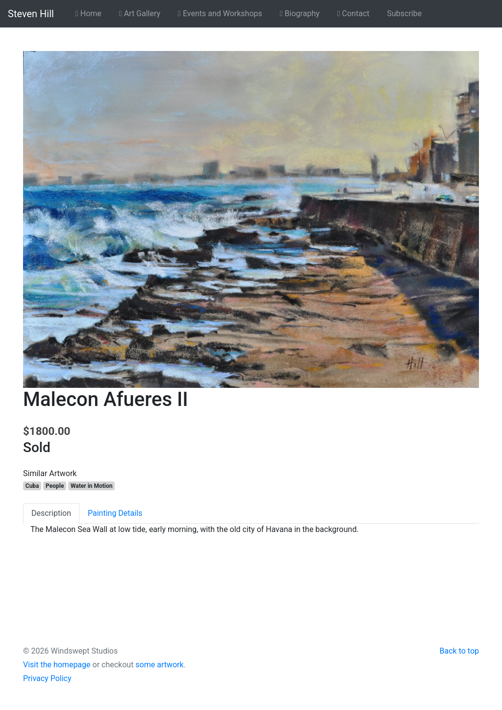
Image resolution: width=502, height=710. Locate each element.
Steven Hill (31, 14)
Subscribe (404, 13)
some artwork (159, 664)
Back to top (459, 651)
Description (51, 513)
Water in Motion (92, 485)
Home (88, 13)
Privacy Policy (47, 678)
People (55, 485)
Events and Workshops (220, 13)
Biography (300, 13)
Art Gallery (139, 13)
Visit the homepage (57, 664)
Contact (353, 13)
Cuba (32, 485)
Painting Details (115, 513)
